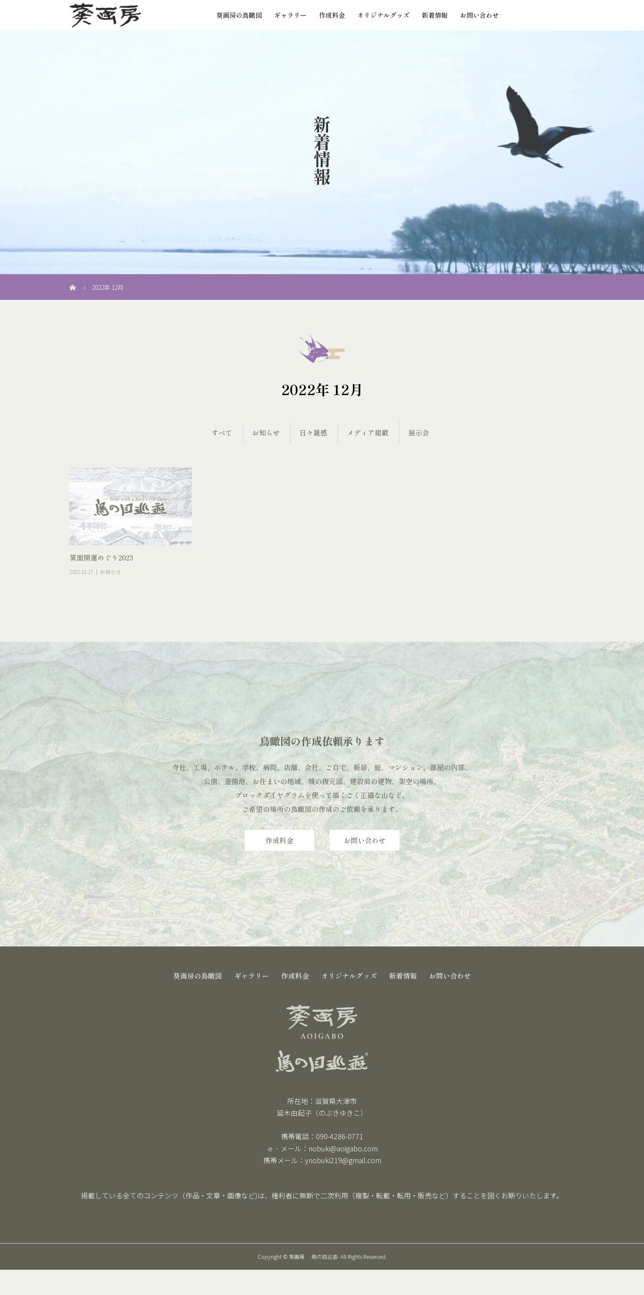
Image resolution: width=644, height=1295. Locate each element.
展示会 (418, 432)
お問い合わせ (479, 15)
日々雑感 (313, 432)
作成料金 (332, 15)
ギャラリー (290, 15)
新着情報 (435, 15)
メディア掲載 (368, 432)
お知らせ (266, 432)
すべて (221, 432)
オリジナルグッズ (383, 15)
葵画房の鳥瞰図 (239, 15)
